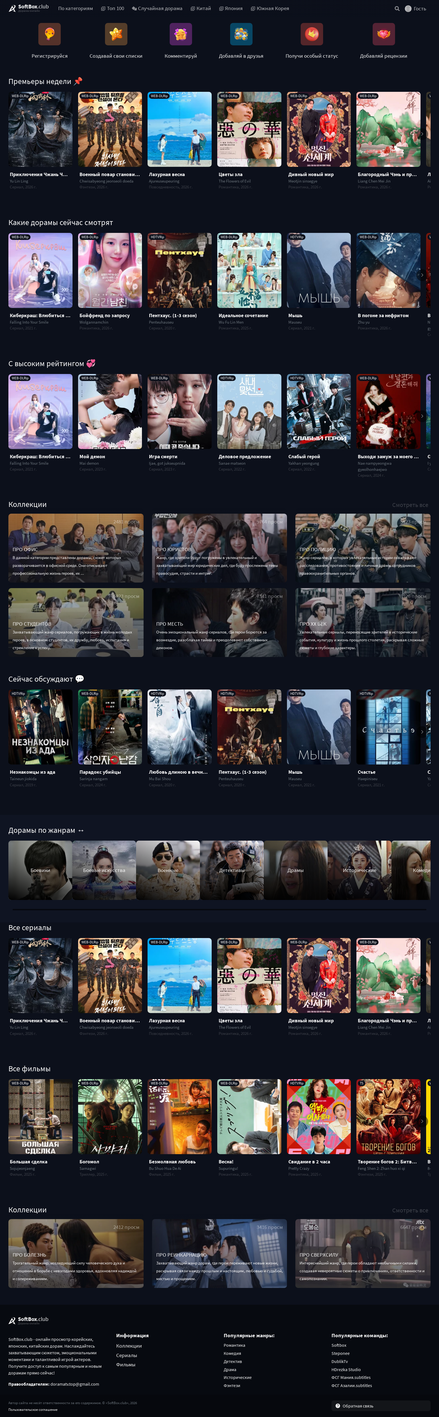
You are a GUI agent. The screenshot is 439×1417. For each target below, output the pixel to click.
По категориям (75, 8)
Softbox (338, 1345)
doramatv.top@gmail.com (74, 1384)
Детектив (233, 1361)
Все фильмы (29, 1068)
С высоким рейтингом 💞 (52, 363)
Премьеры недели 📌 (45, 81)
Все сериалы (30, 927)
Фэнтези (232, 1385)
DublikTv (339, 1361)
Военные (168, 870)
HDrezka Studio (346, 1369)
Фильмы (126, 1364)
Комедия (232, 1353)
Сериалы (126, 1355)
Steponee (340, 1353)
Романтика (234, 1345)
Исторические (359, 870)
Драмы (296, 870)
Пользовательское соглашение (32, 1409)
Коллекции (27, 504)
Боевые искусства (104, 870)
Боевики (40, 870)
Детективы (232, 870)
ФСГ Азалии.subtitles (351, 1385)
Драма (230, 1369)
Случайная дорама (157, 8)
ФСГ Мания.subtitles (351, 1377)
